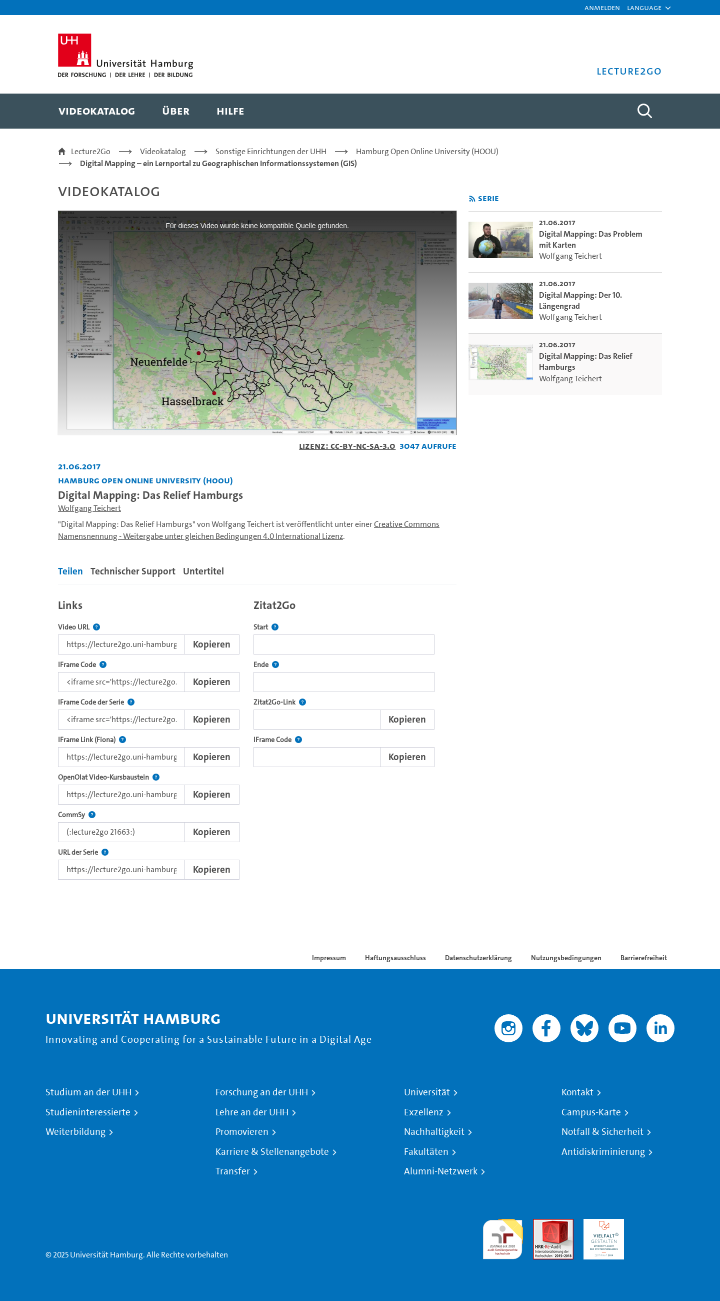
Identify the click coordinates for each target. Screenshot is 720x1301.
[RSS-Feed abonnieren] (472, 199)
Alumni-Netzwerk (441, 1171)
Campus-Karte (591, 1112)
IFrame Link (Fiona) (92, 740)
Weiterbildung (76, 1131)
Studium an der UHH (89, 1092)
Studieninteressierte (88, 1112)
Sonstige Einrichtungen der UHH (271, 151)
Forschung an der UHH (262, 1092)
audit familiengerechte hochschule (502, 1236)
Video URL (79, 627)
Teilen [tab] (70, 571)
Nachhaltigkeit (434, 1131)
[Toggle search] (644, 111)
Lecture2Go (90, 151)
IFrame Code (82, 665)
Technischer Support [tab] (133, 571)
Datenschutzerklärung (478, 958)
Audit (542, 1224)
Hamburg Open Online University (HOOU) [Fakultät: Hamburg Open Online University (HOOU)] (145, 480)
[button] (644, 8)
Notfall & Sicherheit (603, 1131)
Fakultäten (426, 1151)
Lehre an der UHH (252, 1112)
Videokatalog (163, 151)
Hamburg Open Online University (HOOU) (427, 151)
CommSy (77, 815)
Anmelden (602, 7)
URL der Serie (83, 852)
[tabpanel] (257, 736)
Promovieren (242, 1131)
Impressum (329, 958)
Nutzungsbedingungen (566, 958)
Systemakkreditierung (654, 1224)
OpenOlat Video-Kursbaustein (109, 777)
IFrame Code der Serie (96, 702)
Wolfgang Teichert (89, 508)
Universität (427, 1092)
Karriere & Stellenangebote (272, 1151)
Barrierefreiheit (643, 958)
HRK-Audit (601, 1224)
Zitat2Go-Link (280, 702)
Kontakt (578, 1092)
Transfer (233, 1171)
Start (266, 627)
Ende (266, 665)
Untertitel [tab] (203, 571)
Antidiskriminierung (603, 1151)
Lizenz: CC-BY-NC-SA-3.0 (347, 445)
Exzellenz (424, 1112)
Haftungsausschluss (395, 958)
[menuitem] (96, 111)
